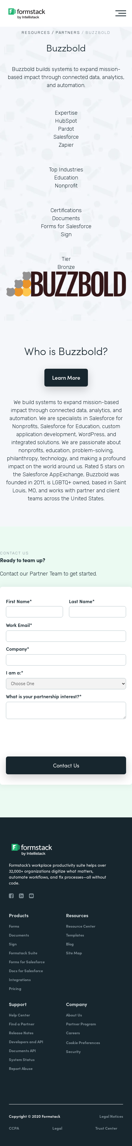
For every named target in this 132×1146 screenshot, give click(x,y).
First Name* (19, 601)
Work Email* (19, 625)
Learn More (66, 377)
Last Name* (82, 601)
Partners (68, 32)
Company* (17, 648)
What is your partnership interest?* (44, 696)
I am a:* (14, 672)
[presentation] (51, 733)
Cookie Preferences (83, 1042)
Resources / (38, 32)
